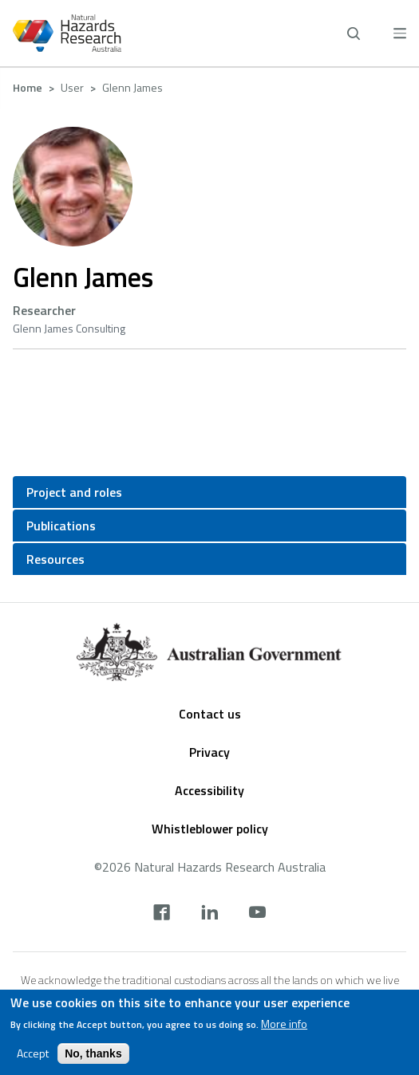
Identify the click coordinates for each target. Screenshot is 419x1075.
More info (284, 1024)
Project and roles (74, 492)
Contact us (210, 713)
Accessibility (209, 790)
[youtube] (257, 914)
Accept (33, 1054)
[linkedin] (209, 914)
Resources (55, 559)
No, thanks (93, 1054)
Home (27, 87)
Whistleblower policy (210, 828)
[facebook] (162, 914)
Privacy (209, 752)
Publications (61, 525)
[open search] (353, 33)
